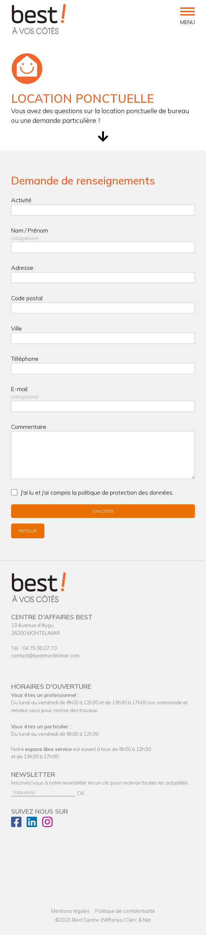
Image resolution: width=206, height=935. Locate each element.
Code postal (27, 298)
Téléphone (24, 358)
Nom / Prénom (103, 234)
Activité (21, 200)
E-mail (103, 392)
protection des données (141, 492)
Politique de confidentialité (125, 911)
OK (81, 793)
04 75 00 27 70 (40, 648)
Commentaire (28, 426)
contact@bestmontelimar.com (45, 655)
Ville (16, 328)
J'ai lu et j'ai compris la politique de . (96, 492)
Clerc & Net (138, 920)
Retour (28, 530)
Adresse (22, 267)
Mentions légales (70, 911)
